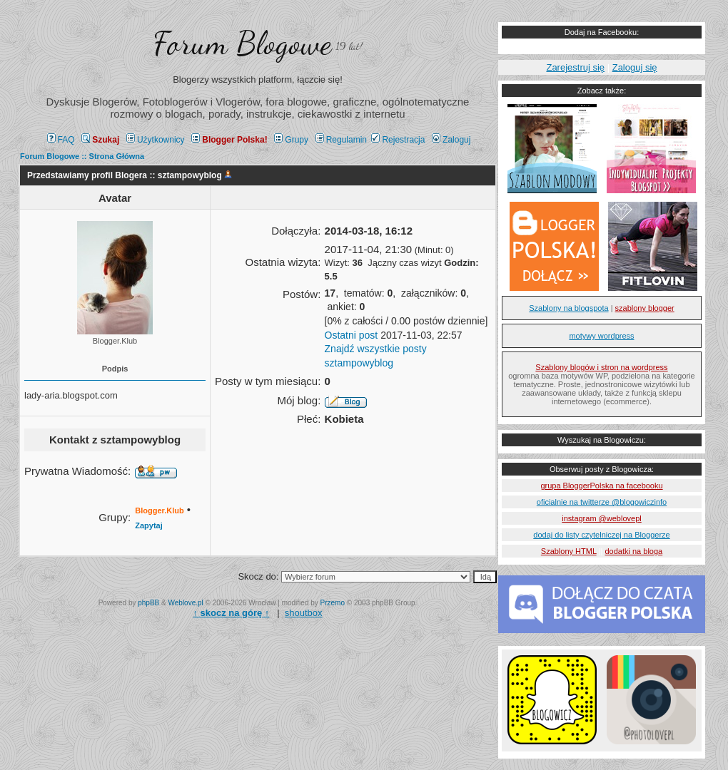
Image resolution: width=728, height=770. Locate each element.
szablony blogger (644, 308)
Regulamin (341, 140)
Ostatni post (351, 335)
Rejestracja (398, 140)
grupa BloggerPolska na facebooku (601, 485)
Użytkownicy (155, 140)
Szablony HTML (569, 551)
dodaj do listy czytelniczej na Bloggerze (601, 534)
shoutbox (304, 612)
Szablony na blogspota (568, 308)
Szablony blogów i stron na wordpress (601, 367)
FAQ (61, 140)
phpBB (148, 603)
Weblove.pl (185, 603)
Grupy (291, 140)
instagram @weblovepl (601, 518)
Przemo (332, 603)
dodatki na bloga (633, 551)
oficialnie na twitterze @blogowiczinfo (602, 502)
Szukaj (100, 140)
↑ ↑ (231, 612)
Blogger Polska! (229, 140)
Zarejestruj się (575, 67)
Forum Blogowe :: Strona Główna (82, 156)
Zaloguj (451, 140)
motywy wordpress (601, 336)
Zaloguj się (634, 67)
